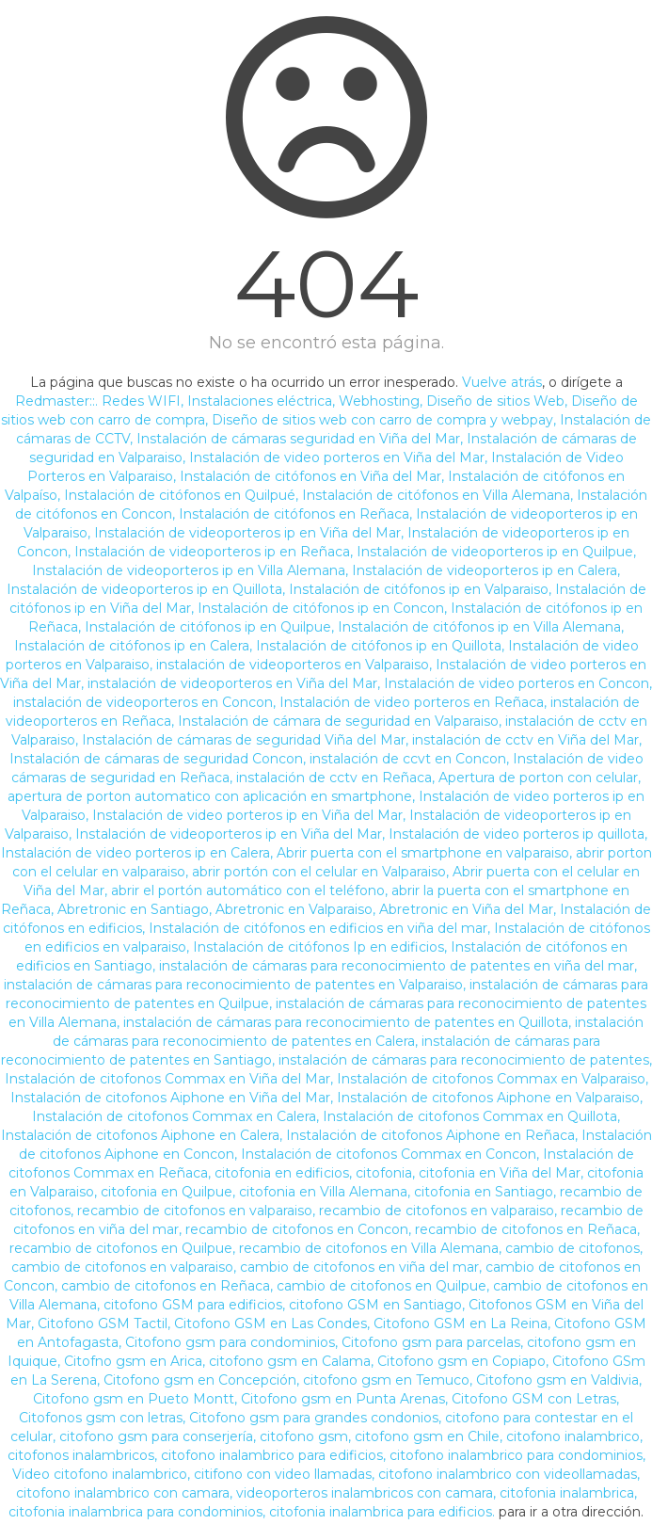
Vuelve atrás (502, 382)
